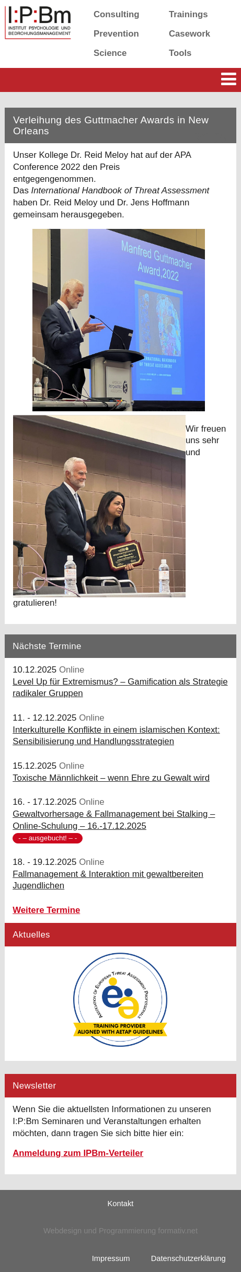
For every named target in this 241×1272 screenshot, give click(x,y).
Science (110, 53)
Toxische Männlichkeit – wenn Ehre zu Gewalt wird (111, 778)
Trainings (188, 14)
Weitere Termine (46, 910)
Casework (189, 34)
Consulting (117, 14)
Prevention (116, 34)
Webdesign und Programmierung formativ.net (120, 1231)
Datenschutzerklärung (188, 1258)
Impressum (111, 1258)
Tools (180, 53)
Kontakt (121, 1203)
